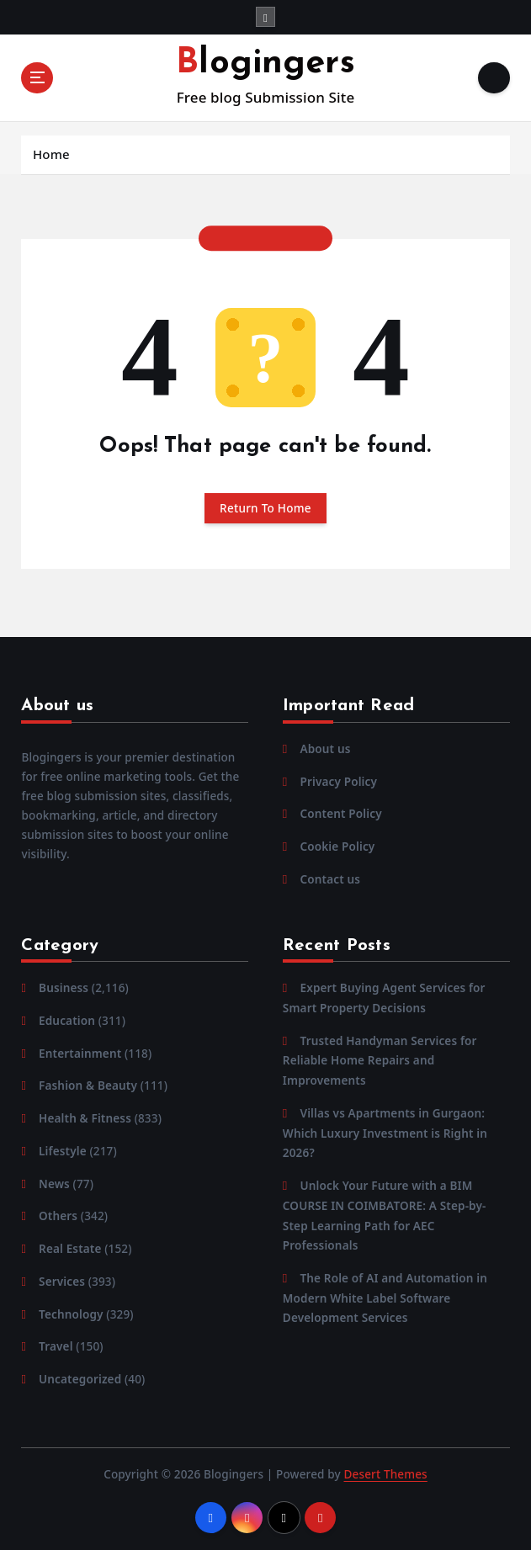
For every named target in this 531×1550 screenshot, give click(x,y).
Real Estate (70, 1248)
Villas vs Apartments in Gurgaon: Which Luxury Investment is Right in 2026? (385, 1133)
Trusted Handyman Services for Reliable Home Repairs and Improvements (380, 1060)
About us (325, 748)
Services (62, 1281)
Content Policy (340, 813)
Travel (56, 1346)
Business (63, 987)
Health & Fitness (85, 1118)
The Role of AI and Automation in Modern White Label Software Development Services (385, 1298)
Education (67, 1020)
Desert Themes (385, 1474)
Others (58, 1216)
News (54, 1184)
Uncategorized (80, 1379)
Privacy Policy (338, 781)
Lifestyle (63, 1151)
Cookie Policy (337, 846)
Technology (71, 1314)
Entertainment (80, 1053)
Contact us (330, 879)
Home (51, 154)
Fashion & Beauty (88, 1085)
